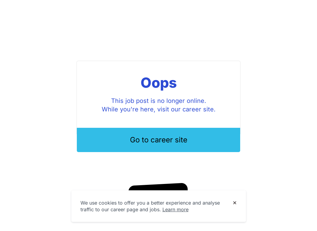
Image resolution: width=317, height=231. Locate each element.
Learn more (175, 209)
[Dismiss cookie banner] (235, 203)
